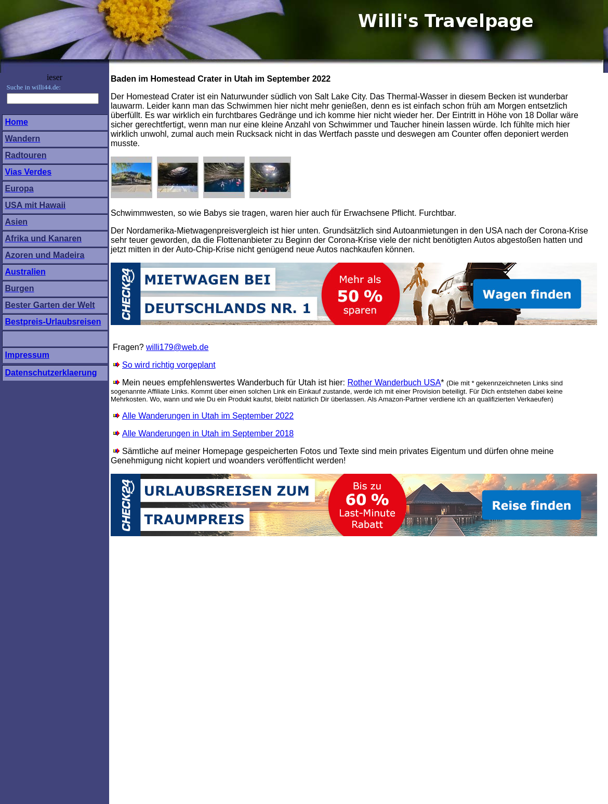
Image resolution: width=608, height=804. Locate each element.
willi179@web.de (177, 347)
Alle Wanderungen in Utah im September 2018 (208, 433)
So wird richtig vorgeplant (169, 364)
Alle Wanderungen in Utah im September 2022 (208, 415)
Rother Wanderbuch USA (394, 382)
